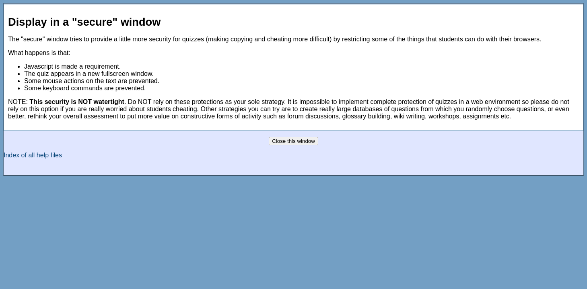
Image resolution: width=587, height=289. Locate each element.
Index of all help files (33, 155)
